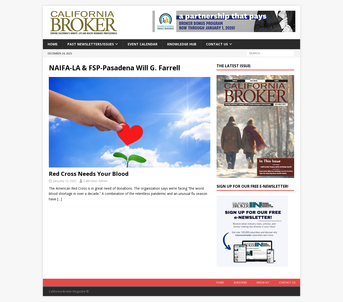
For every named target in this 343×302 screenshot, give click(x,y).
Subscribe (240, 282)
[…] (59, 199)
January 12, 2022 (64, 181)
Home (53, 44)
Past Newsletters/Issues (90, 44)
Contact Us (217, 44)
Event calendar (142, 44)
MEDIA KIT (263, 282)
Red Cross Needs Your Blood (89, 173)
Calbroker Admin (95, 181)
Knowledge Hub (181, 44)
